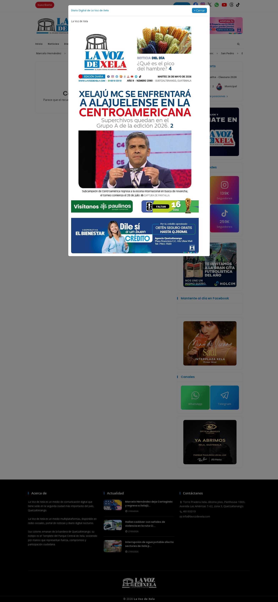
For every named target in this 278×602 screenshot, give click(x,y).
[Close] (199, 10)
